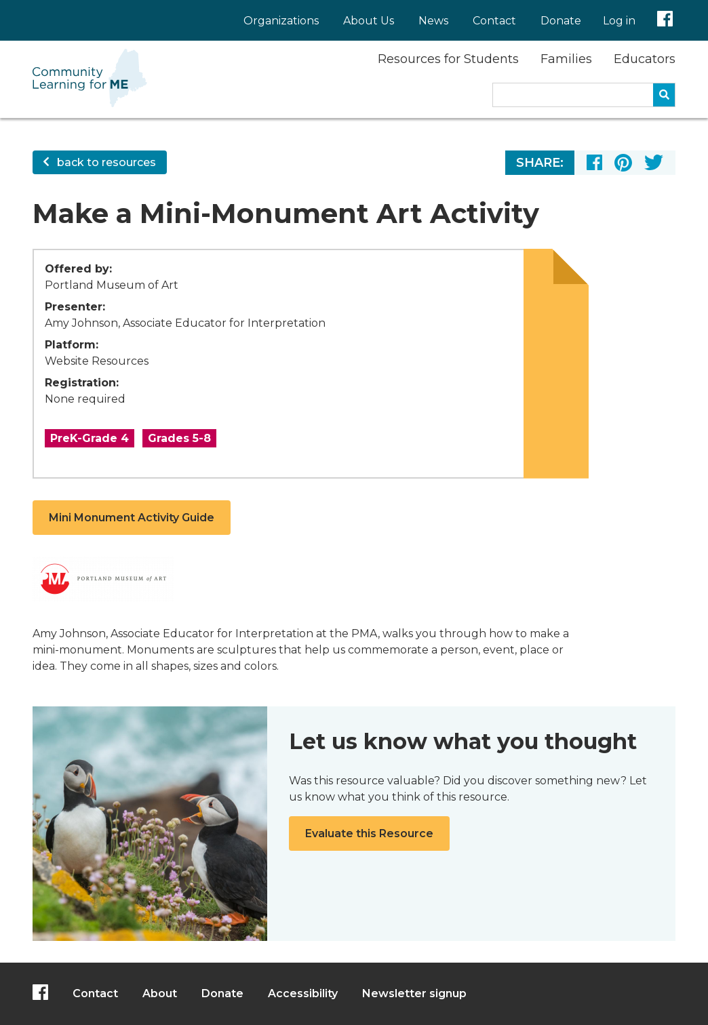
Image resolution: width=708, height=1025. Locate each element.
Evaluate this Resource (369, 833)
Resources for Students (448, 59)
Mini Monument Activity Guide (131, 517)
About (159, 993)
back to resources (99, 162)
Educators (644, 59)
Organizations (281, 20)
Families (566, 59)
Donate (560, 20)
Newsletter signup (414, 993)
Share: (540, 162)
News (433, 20)
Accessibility (303, 993)
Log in (619, 20)
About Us (368, 20)
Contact (494, 20)
